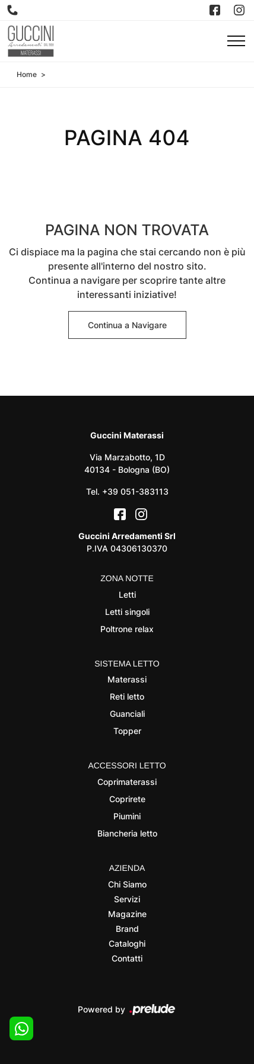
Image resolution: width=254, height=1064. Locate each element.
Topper (127, 731)
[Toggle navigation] (236, 41)
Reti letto (127, 696)
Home (27, 74)
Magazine (127, 914)
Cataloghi (127, 943)
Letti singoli (127, 612)
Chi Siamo (127, 884)
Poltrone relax (127, 629)
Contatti (127, 958)
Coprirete (127, 799)
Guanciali (127, 714)
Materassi (127, 679)
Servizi (127, 899)
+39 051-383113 (135, 491)
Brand (127, 929)
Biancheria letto (127, 833)
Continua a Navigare (127, 325)
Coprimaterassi (127, 782)
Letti (127, 594)
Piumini (127, 816)
